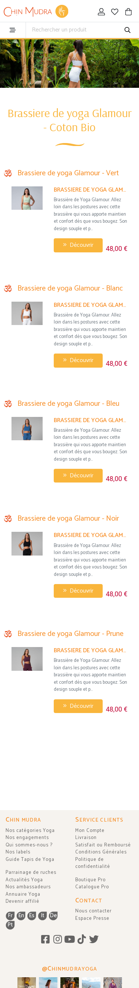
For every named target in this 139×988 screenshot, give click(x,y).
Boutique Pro (90, 880)
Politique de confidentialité (92, 863)
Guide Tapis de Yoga (30, 859)
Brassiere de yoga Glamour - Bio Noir (91, 535)
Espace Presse (92, 918)
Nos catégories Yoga (30, 831)
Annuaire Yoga (23, 894)
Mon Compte (90, 831)
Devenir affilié (22, 901)
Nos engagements (27, 838)
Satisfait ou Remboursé (103, 845)
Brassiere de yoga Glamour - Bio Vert (91, 189)
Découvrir (78, 245)
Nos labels (18, 852)
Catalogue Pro (92, 887)
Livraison (86, 838)
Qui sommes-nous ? (29, 845)
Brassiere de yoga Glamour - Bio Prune (91, 650)
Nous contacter (93, 911)
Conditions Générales (101, 852)
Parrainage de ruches (31, 872)
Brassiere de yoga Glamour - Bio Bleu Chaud (91, 420)
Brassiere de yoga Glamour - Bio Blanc (91, 305)
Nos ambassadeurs (28, 887)
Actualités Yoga (24, 880)
